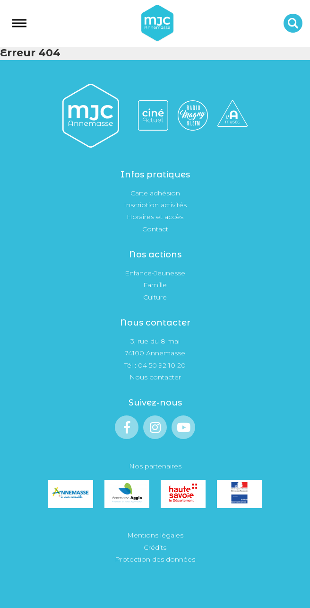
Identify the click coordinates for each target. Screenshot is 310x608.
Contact (155, 229)
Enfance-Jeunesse (155, 273)
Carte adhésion (155, 193)
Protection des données (155, 559)
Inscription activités (155, 205)
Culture (155, 297)
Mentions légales (155, 535)
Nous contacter (155, 377)
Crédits (155, 547)
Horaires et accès (155, 216)
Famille (155, 285)
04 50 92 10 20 (162, 365)
